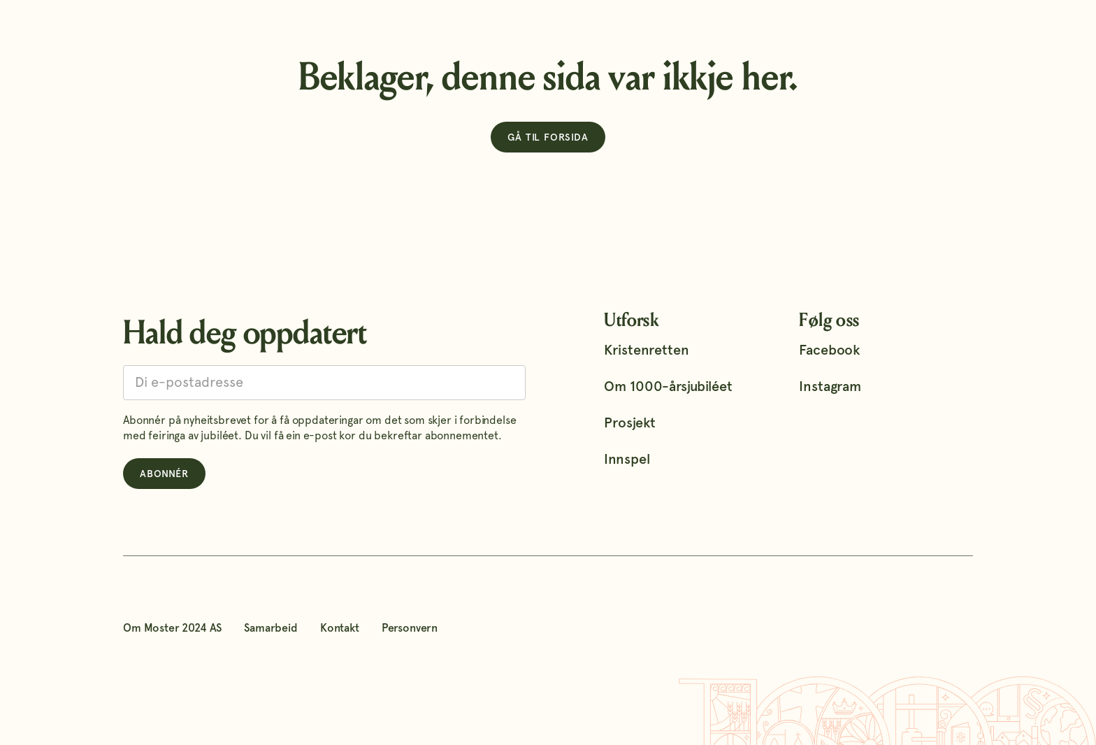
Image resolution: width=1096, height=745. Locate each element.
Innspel (626, 458)
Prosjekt (630, 422)
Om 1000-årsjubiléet (668, 386)
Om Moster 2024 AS (172, 627)
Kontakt (339, 627)
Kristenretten (646, 349)
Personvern (410, 627)
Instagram (830, 386)
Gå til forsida (547, 137)
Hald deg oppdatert (245, 333)
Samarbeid (271, 627)
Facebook (829, 349)
